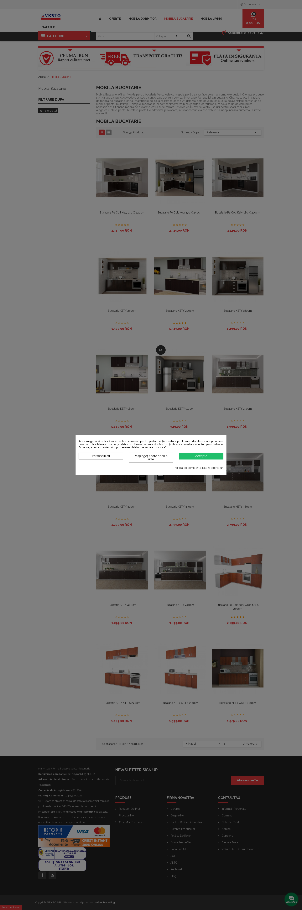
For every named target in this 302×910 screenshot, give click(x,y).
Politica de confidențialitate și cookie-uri (198, 467)
